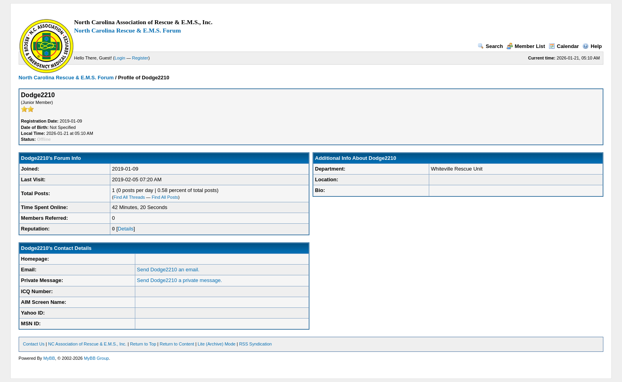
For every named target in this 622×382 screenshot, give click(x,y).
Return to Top (143, 344)
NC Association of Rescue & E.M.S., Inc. (87, 344)
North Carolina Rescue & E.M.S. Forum (127, 30)
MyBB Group (96, 358)
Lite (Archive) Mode (216, 344)
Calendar (564, 46)
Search (490, 46)
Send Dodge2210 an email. (168, 270)
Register (140, 58)
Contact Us (33, 344)
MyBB (49, 358)
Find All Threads (129, 197)
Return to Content (176, 344)
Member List (526, 46)
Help (592, 46)
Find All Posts (165, 197)
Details (126, 229)
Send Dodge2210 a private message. (179, 280)
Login (120, 58)
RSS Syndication (255, 344)
